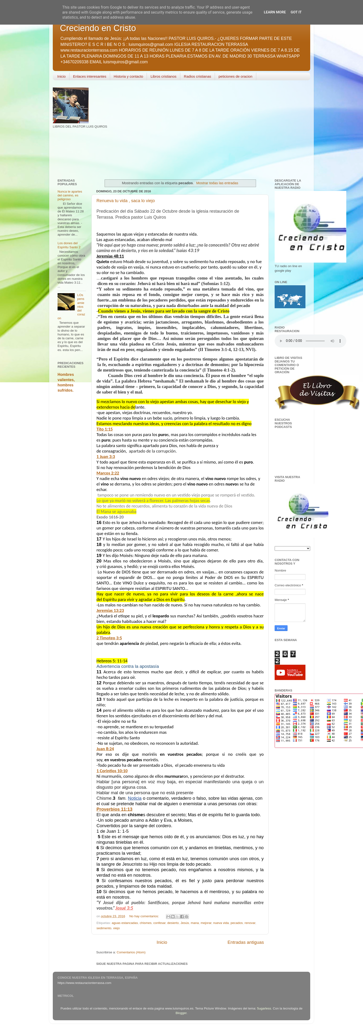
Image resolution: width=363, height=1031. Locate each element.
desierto (173, 923)
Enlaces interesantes (89, 76)
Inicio (61, 76)
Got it (296, 12)
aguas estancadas (125, 923)
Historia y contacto (128, 76)
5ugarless (264, 1008)
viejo (116, 928)
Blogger (181, 1013)
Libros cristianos (163, 76)
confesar (159, 923)
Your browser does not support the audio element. (310, 341)
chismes (146, 923)
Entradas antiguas (246, 942)
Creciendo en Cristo (98, 28)
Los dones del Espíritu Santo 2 (69, 245)
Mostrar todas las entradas (217, 183)
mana (195, 923)
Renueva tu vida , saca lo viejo (125, 200)
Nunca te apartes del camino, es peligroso (70, 195)
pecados (237, 923)
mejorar (206, 923)
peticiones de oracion (235, 76)
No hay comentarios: (144, 916)
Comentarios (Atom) (131, 952)
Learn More (275, 12)
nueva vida (221, 923)
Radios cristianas (197, 76)
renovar (250, 923)
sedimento (103, 928)
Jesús (185, 923)
